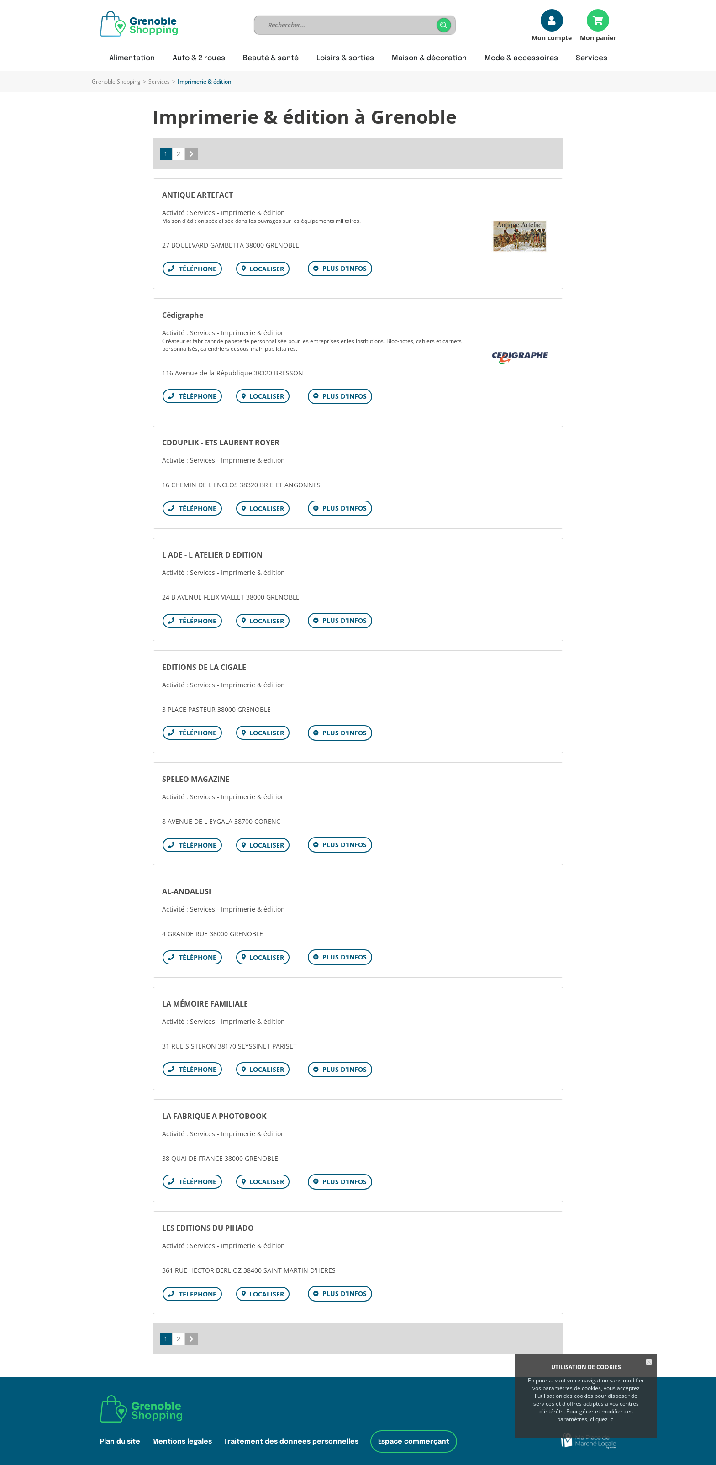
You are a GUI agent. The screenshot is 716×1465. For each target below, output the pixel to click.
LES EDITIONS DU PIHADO (208, 1221)
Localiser (265, 268)
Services (159, 81)
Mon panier (598, 37)
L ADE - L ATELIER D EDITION (212, 553)
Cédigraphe (182, 314)
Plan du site (120, 1433)
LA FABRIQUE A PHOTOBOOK (214, 1110)
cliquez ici (602, 1419)
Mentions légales (182, 1433)
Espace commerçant (413, 1433)
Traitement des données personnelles (291, 1433)
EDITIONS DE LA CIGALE (204, 664)
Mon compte (552, 37)
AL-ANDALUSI (186, 887)
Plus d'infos (343, 268)
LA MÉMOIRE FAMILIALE (205, 998)
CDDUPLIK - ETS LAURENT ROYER (220, 441)
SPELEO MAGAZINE (196, 775)
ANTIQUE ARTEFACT (197, 195)
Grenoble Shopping (116, 81)
